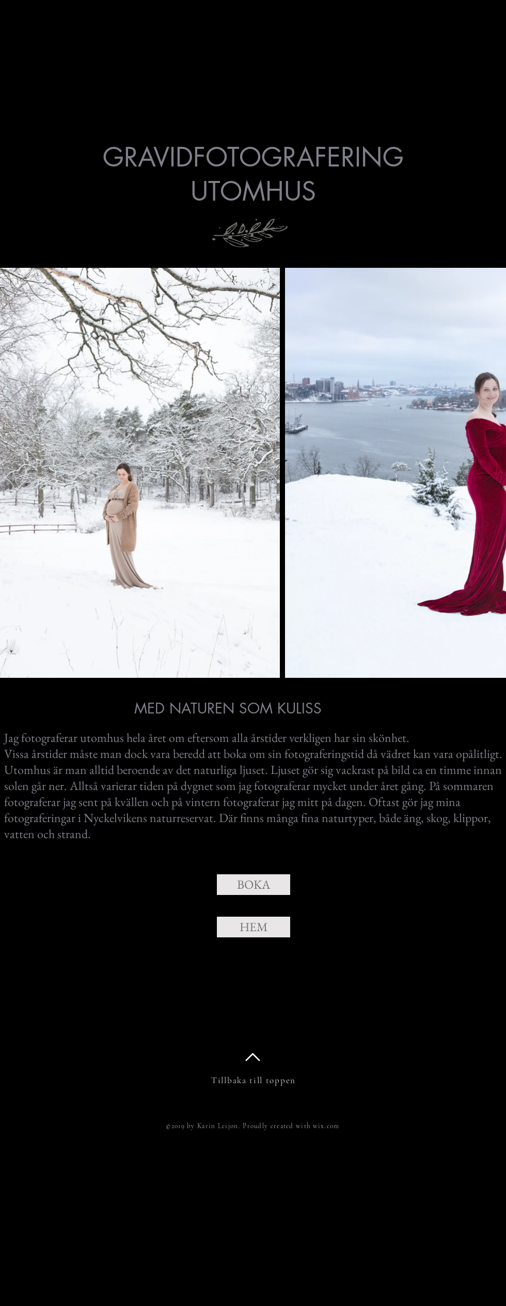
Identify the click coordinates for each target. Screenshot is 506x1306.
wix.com (326, 1126)
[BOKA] (253, 884)
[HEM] (253, 927)
